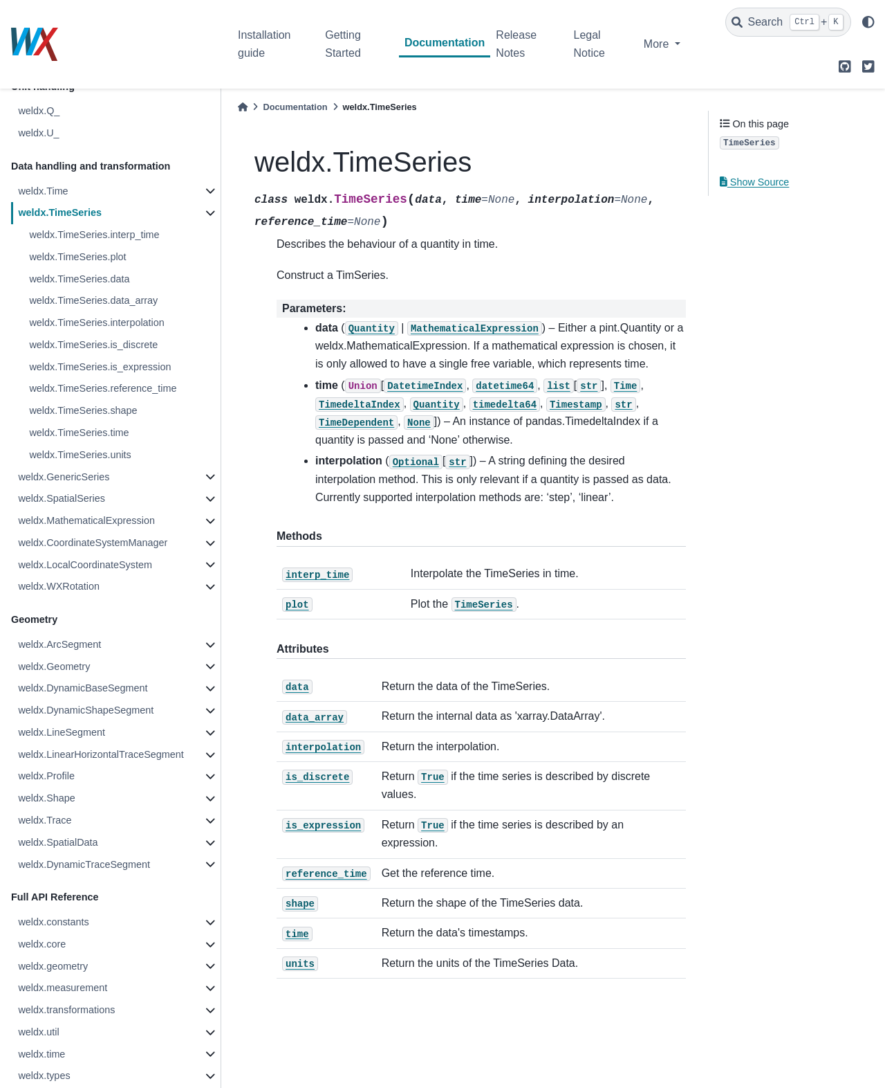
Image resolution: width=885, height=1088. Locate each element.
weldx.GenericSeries (63, 476)
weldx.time (41, 1054)
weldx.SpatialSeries (61, 498)
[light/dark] (868, 22)
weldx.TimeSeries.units (80, 454)
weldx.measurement (62, 987)
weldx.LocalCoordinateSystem (85, 564)
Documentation (444, 42)
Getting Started (343, 44)
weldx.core (42, 944)
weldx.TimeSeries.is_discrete (93, 344)
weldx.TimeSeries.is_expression (100, 366)
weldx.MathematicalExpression (86, 520)
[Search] (788, 22)
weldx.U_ (38, 132)
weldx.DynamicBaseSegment (82, 687)
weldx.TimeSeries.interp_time (94, 234)
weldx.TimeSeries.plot (77, 256)
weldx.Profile (46, 775)
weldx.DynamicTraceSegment (84, 864)
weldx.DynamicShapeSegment (85, 710)
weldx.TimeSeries (60, 212)
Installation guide (264, 44)
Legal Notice (589, 44)
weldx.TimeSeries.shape (83, 410)
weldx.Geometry (54, 666)
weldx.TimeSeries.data (79, 278)
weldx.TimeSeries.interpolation (96, 322)
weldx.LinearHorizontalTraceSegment (100, 754)
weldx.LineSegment (61, 732)
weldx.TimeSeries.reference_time (102, 388)
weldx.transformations (66, 1009)
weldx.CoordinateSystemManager (92, 542)
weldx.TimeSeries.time (79, 432)
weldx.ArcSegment (59, 644)
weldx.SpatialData (57, 842)
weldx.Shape (46, 798)
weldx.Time (43, 191)
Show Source (754, 182)
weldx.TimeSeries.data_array (93, 300)
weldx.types (44, 1075)
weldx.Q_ (38, 110)
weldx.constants (53, 921)
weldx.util (38, 1031)
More (658, 44)
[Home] (243, 107)
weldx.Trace (44, 820)
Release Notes (516, 44)
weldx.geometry (53, 966)
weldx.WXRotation (59, 586)
